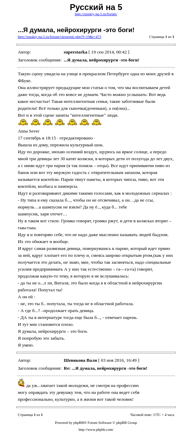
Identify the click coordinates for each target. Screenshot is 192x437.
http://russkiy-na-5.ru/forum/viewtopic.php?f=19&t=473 (59, 37)
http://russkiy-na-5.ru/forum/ (96, 14)
